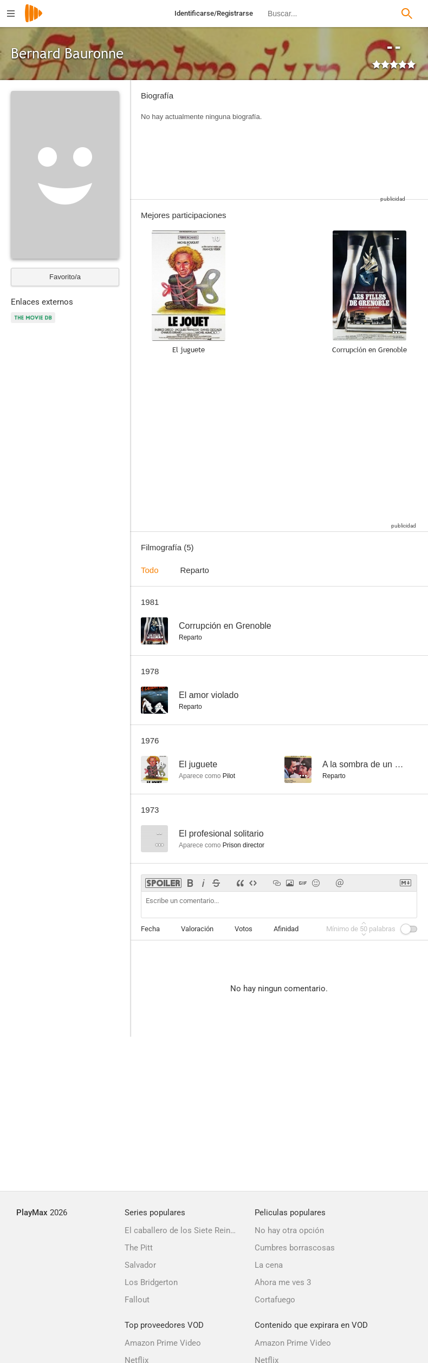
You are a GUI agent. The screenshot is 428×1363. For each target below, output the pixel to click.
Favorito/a (65, 277)
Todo (150, 570)
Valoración (197, 929)
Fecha (150, 929)
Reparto (194, 570)
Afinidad (286, 929)
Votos (243, 929)
